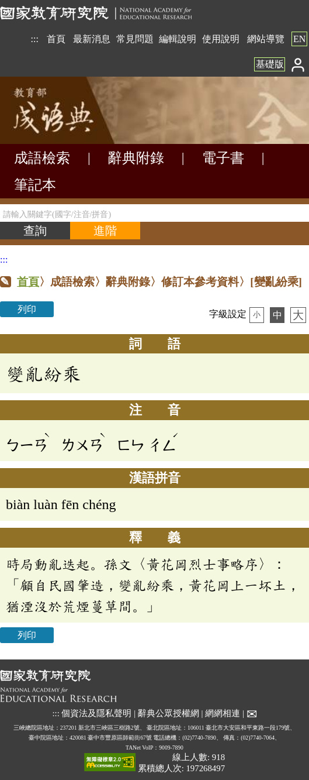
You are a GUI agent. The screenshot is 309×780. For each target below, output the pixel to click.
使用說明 (220, 39)
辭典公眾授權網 (168, 713)
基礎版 (270, 64)
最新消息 (91, 39)
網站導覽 (265, 39)
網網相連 (222, 713)
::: (35, 39)
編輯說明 (177, 39)
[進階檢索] (105, 230)
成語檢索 (42, 158)
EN (299, 39)
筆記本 (35, 185)
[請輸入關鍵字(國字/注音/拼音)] (154, 213)
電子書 (223, 158)
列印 (27, 309)
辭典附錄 (136, 158)
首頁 (56, 39)
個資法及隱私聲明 (96, 713)
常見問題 (135, 39)
